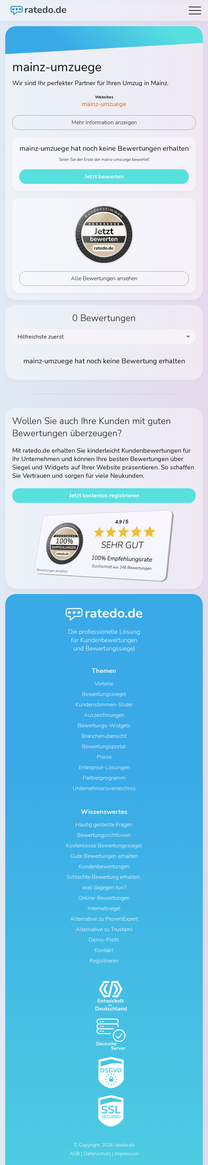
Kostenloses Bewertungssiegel (104, 845)
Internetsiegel (104, 908)
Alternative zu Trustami (104, 929)
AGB (74, 1153)
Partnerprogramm (104, 778)
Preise (104, 757)
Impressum (127, 1153)
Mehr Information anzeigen (104, 122)
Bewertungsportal (104, 746)
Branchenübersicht (104, 736)
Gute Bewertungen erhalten (104, 856)
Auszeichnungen (104, 715)
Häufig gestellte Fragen (104, 825)
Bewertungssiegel (104, 694)
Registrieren (104, 961)
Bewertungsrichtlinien (104, 835)
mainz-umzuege (104, 104)
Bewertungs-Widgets (104, 725)
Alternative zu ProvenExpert (104, 919)
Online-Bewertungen (104, 898)
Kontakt (104, 950)
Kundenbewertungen (104, 866)
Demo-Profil (104, 940)
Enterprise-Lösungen (104, 767)
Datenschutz (97, 1153)
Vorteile (104, 684)
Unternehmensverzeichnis (104, 788)
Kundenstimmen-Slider (104, 704)
